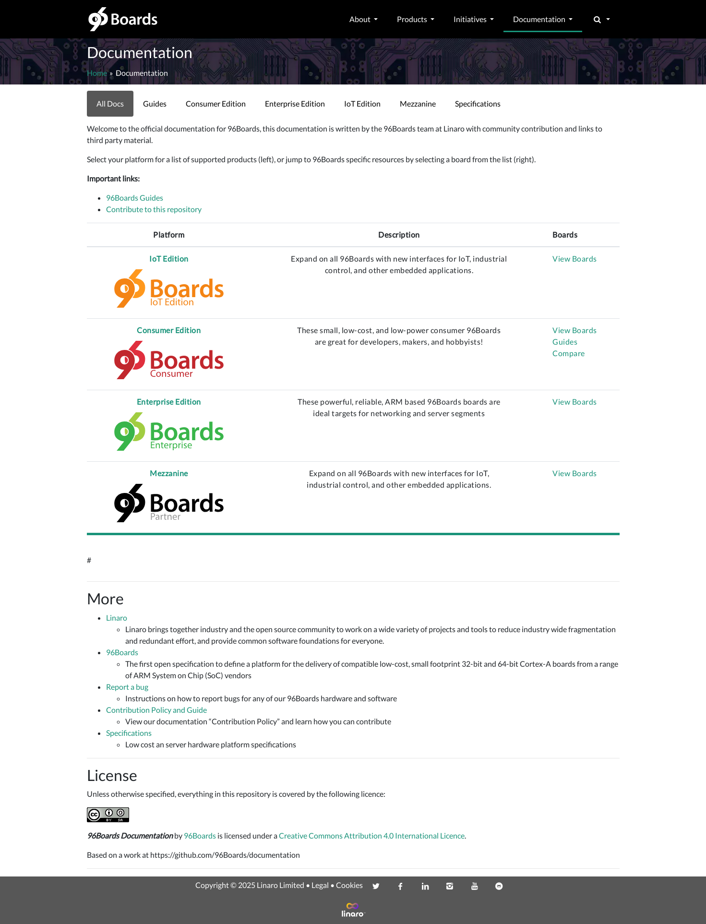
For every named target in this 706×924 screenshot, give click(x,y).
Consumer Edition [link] (216, 103)
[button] (600, 19)
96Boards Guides (134, 197)
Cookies (349, 884)
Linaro (116, 617)
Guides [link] (155, 103)
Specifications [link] (478, 103)
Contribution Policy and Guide (156, 709)
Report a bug (127, 686)
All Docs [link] (110, 103)
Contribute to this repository (154, 209)
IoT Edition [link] (362, 103)
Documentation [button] (540, 19)
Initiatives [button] (471, 19)
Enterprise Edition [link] (295, 103)
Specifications (129, 732)
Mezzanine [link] (418, 103)
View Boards (574, 258)
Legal (320, 884)
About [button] (360, 19)
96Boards (122, 652)
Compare (568, 353)
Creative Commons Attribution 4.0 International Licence (372, 835)
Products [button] (413, 19)
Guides (564, 341)
